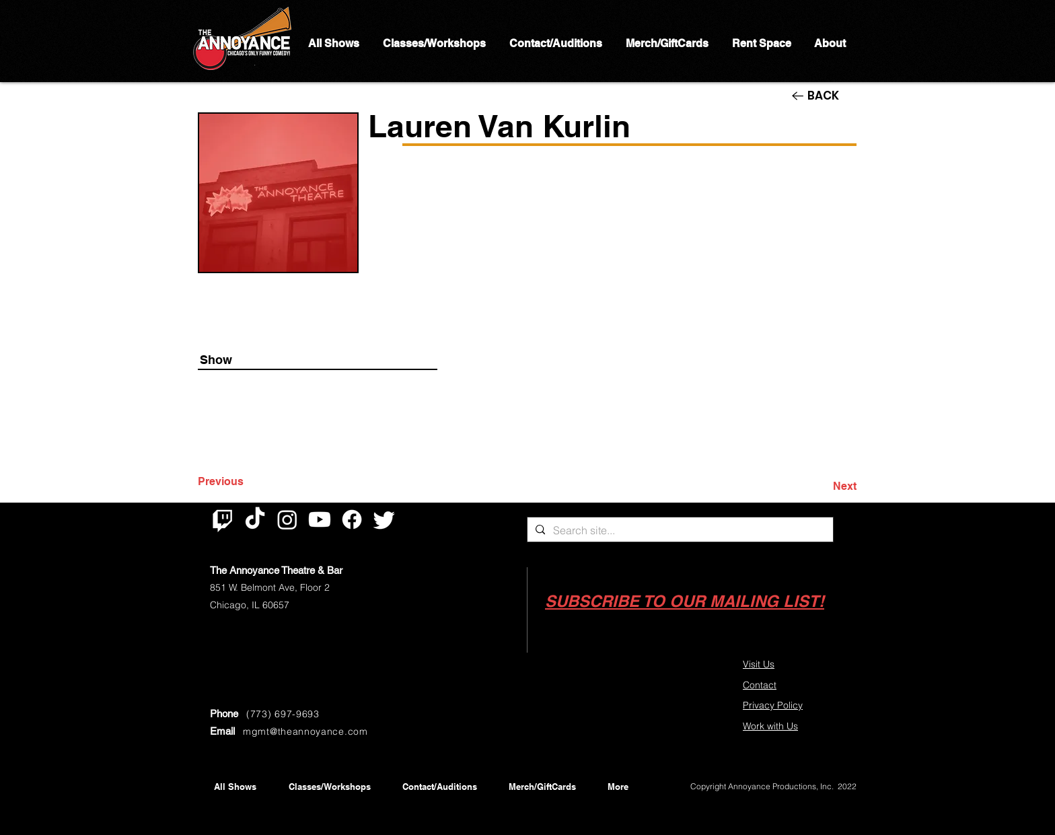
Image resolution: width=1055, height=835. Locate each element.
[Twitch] (222, 519)
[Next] (823, 486)
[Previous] (242, 481)
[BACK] (824, 95)
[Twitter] (384, 519)
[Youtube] (319, 519)
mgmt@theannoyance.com (305, 731)
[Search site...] (679, 530)
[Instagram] (287, 519)
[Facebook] (352, 519)
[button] (684, 601)
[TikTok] (255, 519)
